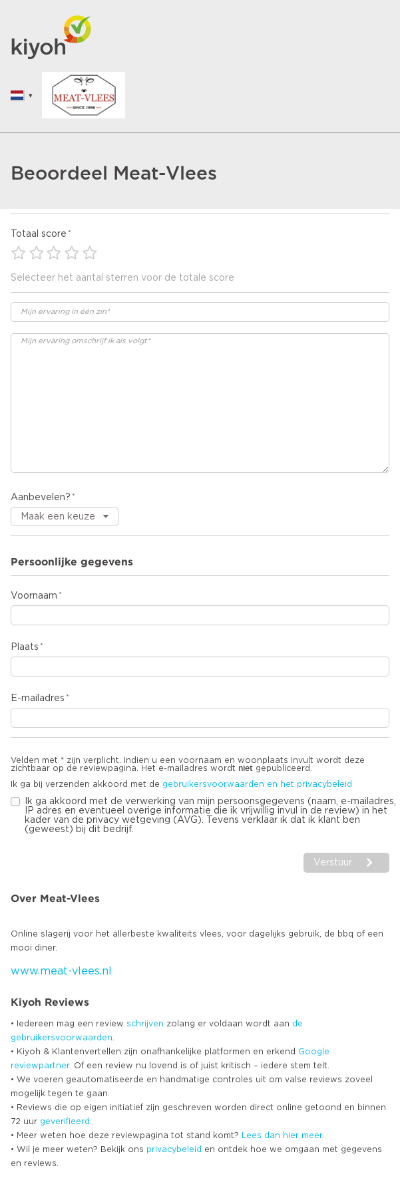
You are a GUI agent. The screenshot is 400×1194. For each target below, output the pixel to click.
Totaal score (39, 234)
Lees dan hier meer (282, 1135)
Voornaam (34, 596)
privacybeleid (174, 1149)
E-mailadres (38, 698)
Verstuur (332, 862)
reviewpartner (40, 1066)
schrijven (145, 1024)
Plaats (25, 647)
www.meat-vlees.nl (61, 971)
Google (313, 1052)
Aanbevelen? (41, 497)
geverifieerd (65, 1121)
